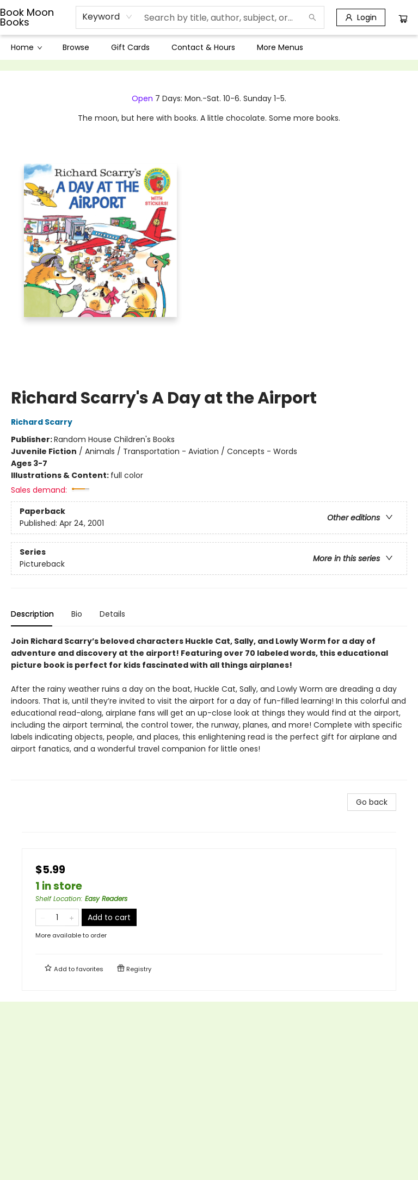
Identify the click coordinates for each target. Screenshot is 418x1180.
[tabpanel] (209, 707)
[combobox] (107, 17)
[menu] (209, 47)
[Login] (360, 17)
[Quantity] (57, 917)
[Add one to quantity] (71, 917)
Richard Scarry (43, 422)
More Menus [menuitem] (280, 47)
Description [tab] (32, 613)
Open (142, 98)
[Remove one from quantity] (43, 917)
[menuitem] (26, 47)
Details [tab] (112, 613)
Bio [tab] (76, 613)
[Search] (312, 17)
